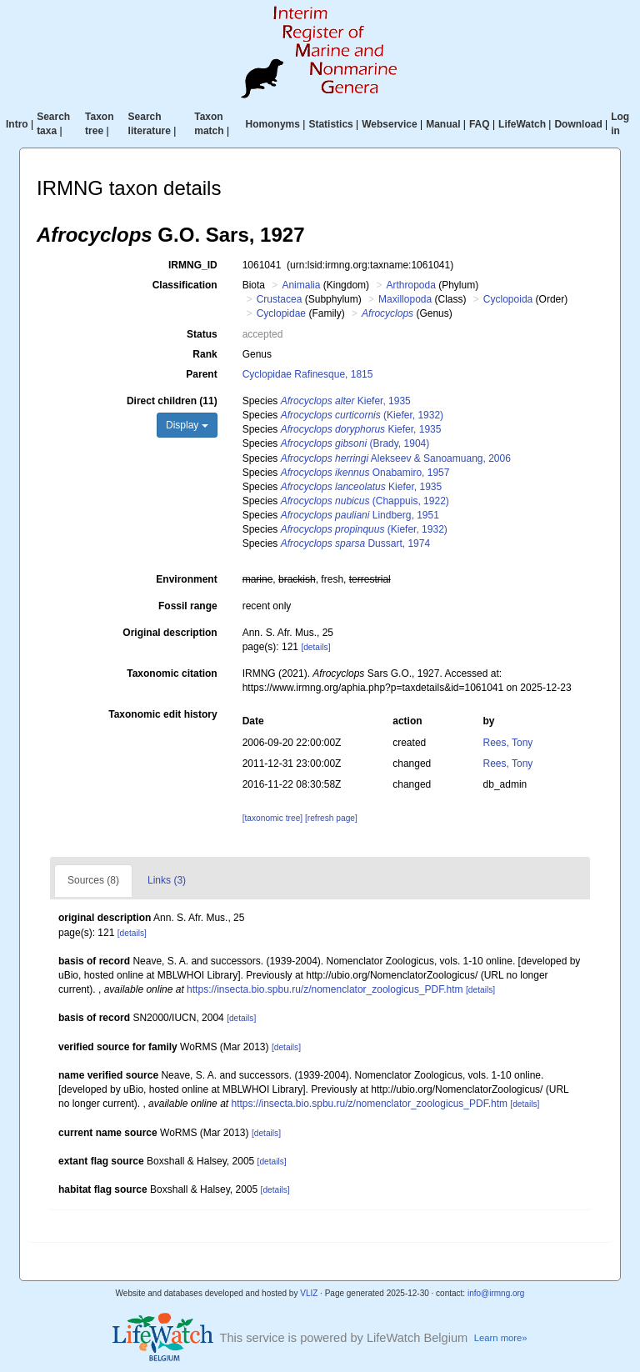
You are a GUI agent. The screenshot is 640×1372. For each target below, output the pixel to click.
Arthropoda (410, 285)
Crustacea (279, 299)
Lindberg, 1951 (360, 515)
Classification (185, 285)
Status (202, 334)
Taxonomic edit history (162, 714)
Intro (17, 124)
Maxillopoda (405, 299)
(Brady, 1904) (355, 443)
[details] (315, 647)
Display (187, 425)
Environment (186, 579)
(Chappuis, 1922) (365, 501)
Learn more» (501, 1338)
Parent (201, 374)
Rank (204, 354)
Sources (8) (93, 880)
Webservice (390, 124)
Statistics (330, 124)
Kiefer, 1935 (346, 401)
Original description (169, 632)
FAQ (479, 124)
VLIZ (309, 1293)
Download (578, 124)
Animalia (301, 285)
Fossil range (188, 606)
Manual (443, 124)
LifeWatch (522, 124)
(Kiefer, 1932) (362, 415)
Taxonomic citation (172, 673)
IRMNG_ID (193, 265)
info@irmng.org (496, 1293)
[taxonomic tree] (272, 818)
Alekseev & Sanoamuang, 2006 (396, 458)
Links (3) (167, 880)
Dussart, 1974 (355, 543)
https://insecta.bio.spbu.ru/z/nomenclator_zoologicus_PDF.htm (325, 989)
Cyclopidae (281, 313)
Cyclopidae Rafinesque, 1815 (307, 374)
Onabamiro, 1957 (365, 472)
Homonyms (273, 124)
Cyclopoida (507, 299)
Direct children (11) (172, 401)
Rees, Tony (508, 743)
